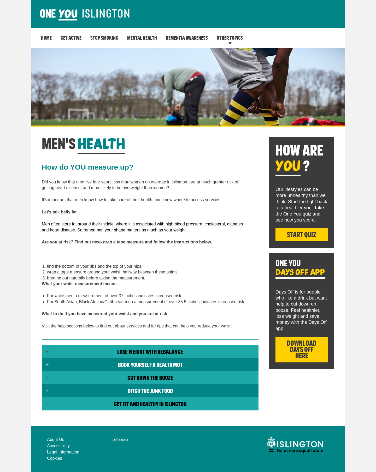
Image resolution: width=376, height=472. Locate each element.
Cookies (54, 458)
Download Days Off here (301, 349)
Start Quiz (301, 235)
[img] (295, 445)
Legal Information (63, 452)
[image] (85, 15)
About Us (55, 439)
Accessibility (58, 446)
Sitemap (120, 439)
